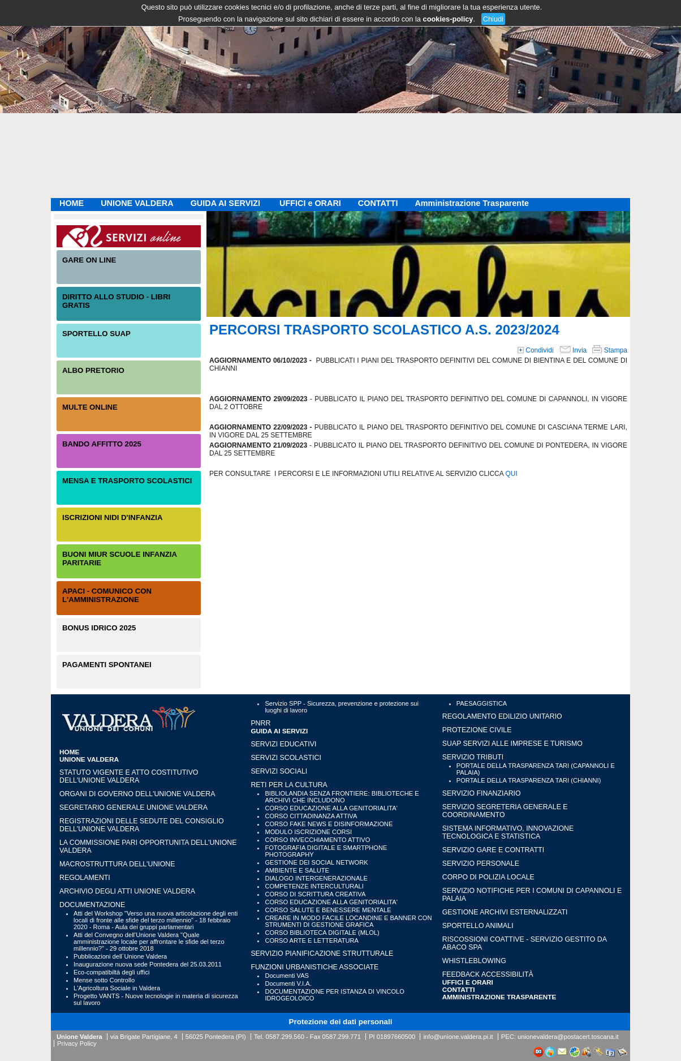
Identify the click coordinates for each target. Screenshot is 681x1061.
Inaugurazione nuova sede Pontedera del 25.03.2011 (148, 964)
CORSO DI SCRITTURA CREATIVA (315, 894)
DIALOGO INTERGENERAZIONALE (316, 878)
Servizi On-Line (129, 236)
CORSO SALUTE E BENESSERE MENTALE (328, 910)
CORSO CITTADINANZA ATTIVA (311, 816)
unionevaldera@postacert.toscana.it (568, 1036)
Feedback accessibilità (487, 974)
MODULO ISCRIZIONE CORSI (308, 831)
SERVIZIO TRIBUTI (472, 757)
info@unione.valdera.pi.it (458, 1036)
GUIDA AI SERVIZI (226, 203)
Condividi (536, 350)
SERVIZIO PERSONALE (480, 863)
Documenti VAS (287, 975)
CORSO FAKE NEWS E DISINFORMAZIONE (329, 824)
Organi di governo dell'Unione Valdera (137, 794)
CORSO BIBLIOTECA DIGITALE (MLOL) (322, 932)
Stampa (609, 350)
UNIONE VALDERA (137, 203)
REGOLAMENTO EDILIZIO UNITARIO (502, 716)
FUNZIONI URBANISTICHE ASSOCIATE (314, 967)
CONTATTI (378, 203)
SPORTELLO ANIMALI (478, 926)
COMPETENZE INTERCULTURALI (314, 886)
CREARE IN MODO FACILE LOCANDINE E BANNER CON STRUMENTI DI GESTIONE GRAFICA (348, 921)
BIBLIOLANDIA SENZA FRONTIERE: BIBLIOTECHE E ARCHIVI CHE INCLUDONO (342, 797)
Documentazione (92, 905)
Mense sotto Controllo (104, 980)
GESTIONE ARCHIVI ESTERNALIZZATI (505, 912)
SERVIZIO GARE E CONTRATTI (493, 850)
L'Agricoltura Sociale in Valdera (117, 988)
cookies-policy (448, 19)
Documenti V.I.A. (288, 983)
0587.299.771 (341, 1036)
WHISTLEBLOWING (474, 961)
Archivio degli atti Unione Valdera (127, 891)
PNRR (260, 723)
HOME (71, 203)
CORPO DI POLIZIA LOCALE (488, 877)
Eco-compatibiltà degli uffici (111, 972)
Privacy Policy (77, 1043)
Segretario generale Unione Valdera (133, 807)
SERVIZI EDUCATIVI (283, 744)
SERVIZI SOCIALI (279, 771)
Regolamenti (84, 878)
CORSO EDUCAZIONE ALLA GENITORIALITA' (331, 808)
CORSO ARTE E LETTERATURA (312, 940)
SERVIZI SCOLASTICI (286, 758)
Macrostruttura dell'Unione (117, 864)
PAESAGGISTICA (481, 703)
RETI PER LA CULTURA (289, 785)
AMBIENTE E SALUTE (297, 870)
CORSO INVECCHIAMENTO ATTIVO (317, 839)
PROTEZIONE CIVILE (477, 730)
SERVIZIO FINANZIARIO (481, 793)
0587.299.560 (284, 1036)
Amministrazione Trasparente (472, 203)
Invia (573, 350)
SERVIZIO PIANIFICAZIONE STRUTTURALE (322, 953)
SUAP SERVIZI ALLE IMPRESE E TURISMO (512, 744)
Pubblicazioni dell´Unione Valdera (120, 956)
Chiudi (493, 19)
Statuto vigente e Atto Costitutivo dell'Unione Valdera (128, 776)
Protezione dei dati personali (341, 1021)
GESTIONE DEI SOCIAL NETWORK (316, 862)
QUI (511, 474)
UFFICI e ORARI (310, 203)
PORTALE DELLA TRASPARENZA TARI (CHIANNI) (528, 780)
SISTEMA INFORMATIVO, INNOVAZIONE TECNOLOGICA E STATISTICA (508, 832)
